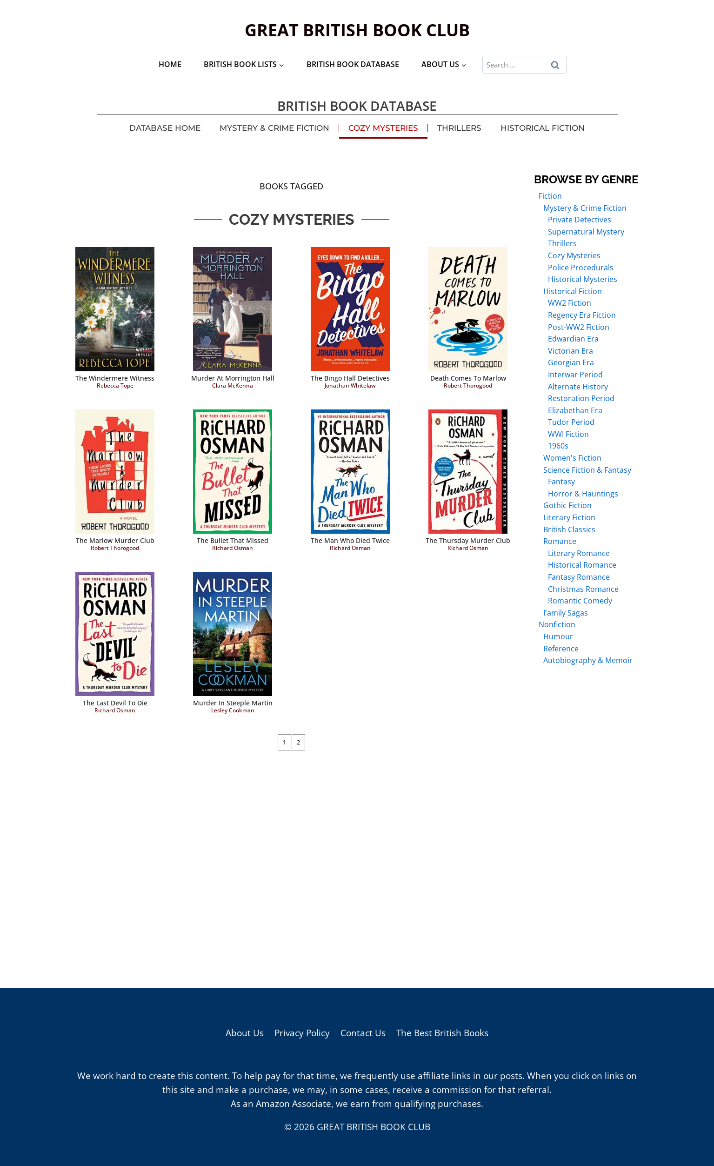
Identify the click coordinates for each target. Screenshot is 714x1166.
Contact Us (363, 1033)
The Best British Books (442, 1033)
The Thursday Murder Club (468, 540)
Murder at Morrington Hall (232, 378)
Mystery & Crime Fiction (274, 128)
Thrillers (459, 128)
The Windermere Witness (114, 378)
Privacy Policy (302, 1033)
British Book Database (353, 64)
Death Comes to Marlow (468, 378)
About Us (245, 1033)
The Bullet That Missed (232, 540)
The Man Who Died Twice (350, 540)
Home (170, 64)
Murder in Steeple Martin (233, 702)
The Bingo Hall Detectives (350, 378)
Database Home (164, 128)
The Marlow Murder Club (115, 540)
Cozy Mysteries (383, 128)
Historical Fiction (542, 128)
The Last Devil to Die (115, 702)
